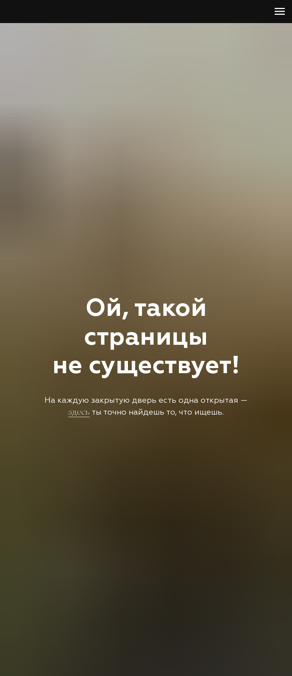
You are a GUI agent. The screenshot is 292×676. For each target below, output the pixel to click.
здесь (79, 413)
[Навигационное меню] (280, 11)
